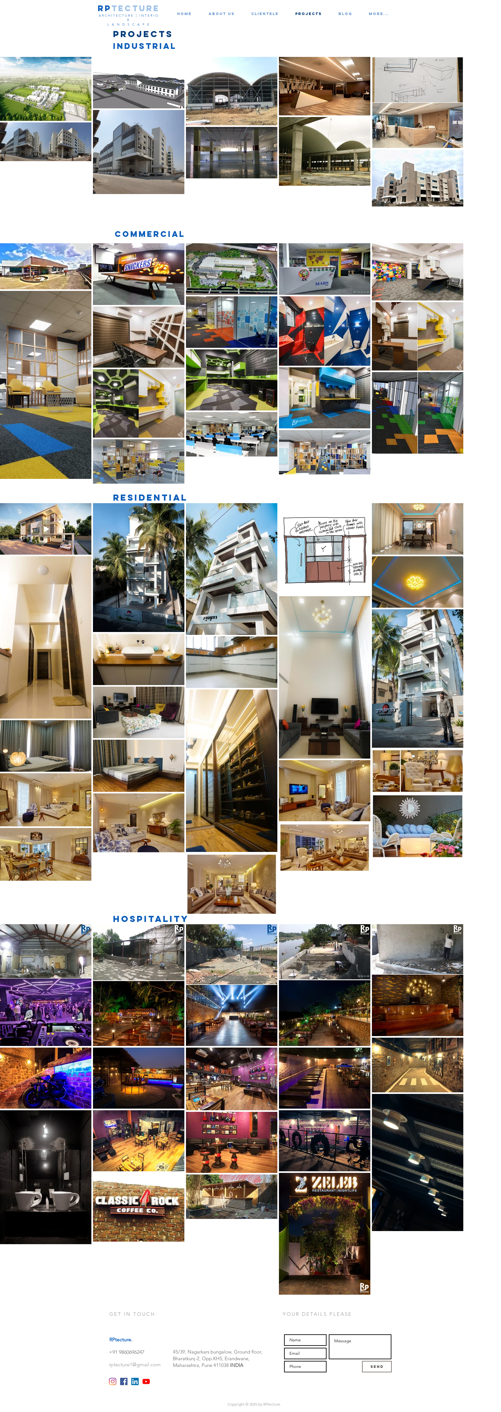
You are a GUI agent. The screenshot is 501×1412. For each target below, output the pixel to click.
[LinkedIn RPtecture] (135, 1381)
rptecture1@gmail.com (135, 1364)
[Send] (377, 1366)
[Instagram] (112, 1381)
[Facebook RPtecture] (123, 1381)
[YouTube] (146, 1381)
